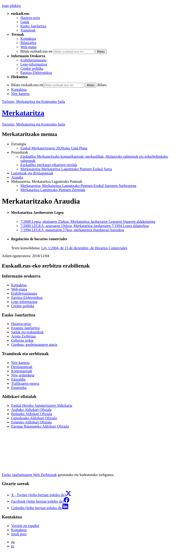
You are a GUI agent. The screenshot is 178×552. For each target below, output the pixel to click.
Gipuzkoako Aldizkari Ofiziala (34, 418)
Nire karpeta (20, 94)
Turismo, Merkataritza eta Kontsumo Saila (33, 102)
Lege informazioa (24, 302)
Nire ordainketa (22, 375)
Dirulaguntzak (21, 367)
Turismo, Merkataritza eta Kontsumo (33, 124)
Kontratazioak (21, 371)
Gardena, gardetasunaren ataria (34, 345)
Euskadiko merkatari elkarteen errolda (48, 165)
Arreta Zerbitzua (23, 336)
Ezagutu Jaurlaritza (25, 328)
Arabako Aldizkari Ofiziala (31, 410)
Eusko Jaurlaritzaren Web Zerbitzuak (29, 475)
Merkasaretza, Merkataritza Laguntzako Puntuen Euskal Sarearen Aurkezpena (78, 186)
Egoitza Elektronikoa (36, 73)
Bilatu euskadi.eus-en (36, 51)
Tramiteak (27, 30)
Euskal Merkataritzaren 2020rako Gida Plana (53, 148)
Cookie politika (31, 68)
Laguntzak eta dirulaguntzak (32, 173)
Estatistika (19, 388)
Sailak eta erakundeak (27, 332)
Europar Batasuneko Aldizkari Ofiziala (40, 426)
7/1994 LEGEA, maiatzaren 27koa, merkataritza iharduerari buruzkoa (72, 230)
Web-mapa (28, 47)
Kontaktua (28, 39)
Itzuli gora (18, 534)
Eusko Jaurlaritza (33, 26)
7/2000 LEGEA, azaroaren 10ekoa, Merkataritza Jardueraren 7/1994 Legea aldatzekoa (84, 226)
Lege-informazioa (33, 64)
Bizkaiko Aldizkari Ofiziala (31, 414)
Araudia (17, 177)
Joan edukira (11, 6)
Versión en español (25, 526)
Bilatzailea (28, 43)
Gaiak (24, 22)
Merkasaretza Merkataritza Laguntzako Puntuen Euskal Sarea (66, 169)
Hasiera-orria (30, 18)
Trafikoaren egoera (25, 383)
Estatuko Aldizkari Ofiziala (31, 422)
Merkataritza (23, 113)
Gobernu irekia (22, 340)
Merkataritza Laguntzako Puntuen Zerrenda (52, 190)
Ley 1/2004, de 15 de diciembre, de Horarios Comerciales (84, 248)
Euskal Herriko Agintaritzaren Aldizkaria (41, 405)
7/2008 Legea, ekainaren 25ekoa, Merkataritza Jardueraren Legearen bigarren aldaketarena (87, 222)
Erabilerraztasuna (33, 60)
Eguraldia (18, 379)
